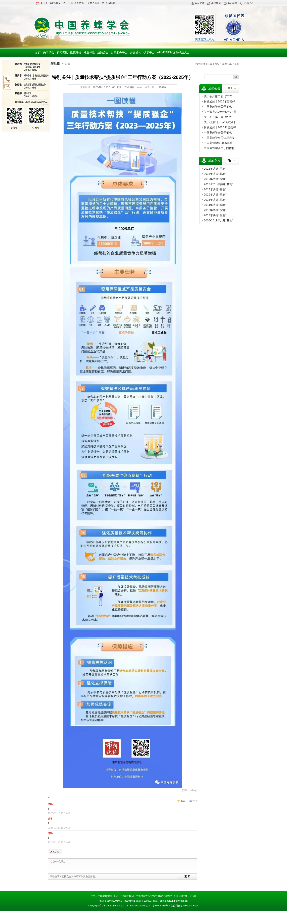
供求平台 (149, 52)
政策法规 (75, 52)
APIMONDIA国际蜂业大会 (173, 52)
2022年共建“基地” (215, 168)
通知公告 (102, 52)
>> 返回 (66, 63)
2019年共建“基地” (215, 179)
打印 (195, 801)
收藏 (183, 801)
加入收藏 (92, 3)
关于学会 (48, 52)
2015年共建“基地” (215, 199)
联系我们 (246, 3)
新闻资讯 (62, 52)
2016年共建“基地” (215, 194)
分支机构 (135, 52)
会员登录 (197, 3)
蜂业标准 (89, 52)
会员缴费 (230, 3)
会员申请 (214, 3)
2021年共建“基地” (215, 173)
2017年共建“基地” (215, 189)
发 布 (187, 876)
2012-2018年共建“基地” (218, 184)
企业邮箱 (108, 3)
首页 (38, 52)
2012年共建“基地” (215, 215)
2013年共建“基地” (215, 210)
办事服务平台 (119, 52)
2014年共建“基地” (215, 204)
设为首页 (77, 3)
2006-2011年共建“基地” (218, 220)
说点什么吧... (123, 866)
